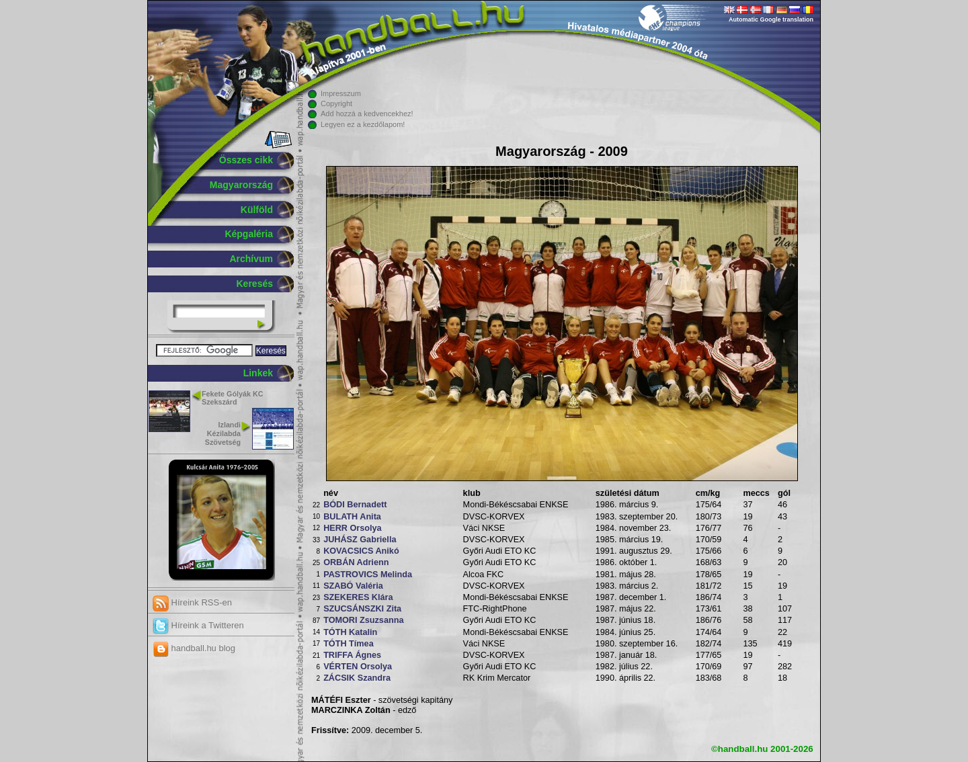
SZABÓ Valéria (353, 586)
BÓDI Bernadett (355, 504)
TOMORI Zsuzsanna (363, 620)
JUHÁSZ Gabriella (359, 539)
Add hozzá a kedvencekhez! (367, 114)
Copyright (336, 103)
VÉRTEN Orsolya (357, 666)
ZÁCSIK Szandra (357, 678)
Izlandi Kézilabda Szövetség (223, 433)
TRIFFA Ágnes (352, 655)
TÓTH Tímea (348, 643)
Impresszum (341, 93)
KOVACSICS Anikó (361, 551)
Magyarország (241, 184)
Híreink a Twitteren (198, 625)
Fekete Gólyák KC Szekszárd (232, 398)
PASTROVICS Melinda (367, 574)
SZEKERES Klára (358, 597)
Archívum (251, 258)
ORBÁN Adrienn (356, 562)
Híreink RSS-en (192, 602)
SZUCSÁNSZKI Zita (362, 608)
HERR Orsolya (352, 528)
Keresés (255, 283)
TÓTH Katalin (350, 632)
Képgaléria (249, 233)
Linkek (258, 373)
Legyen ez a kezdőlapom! (363, 124)
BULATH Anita (352, 516)
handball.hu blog (194, 648)
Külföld (257, 209)
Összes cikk (246, 160)
